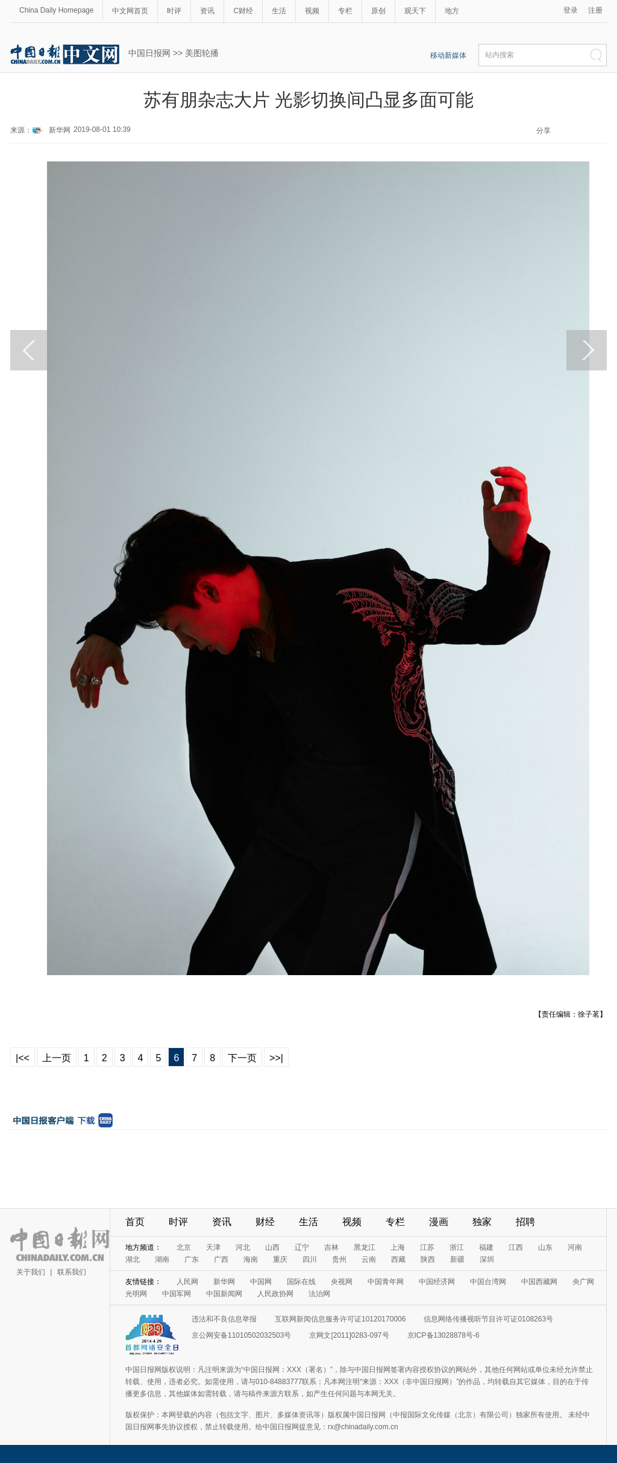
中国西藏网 (539, 1281)
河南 (575, 1247)
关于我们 (30, 1272)
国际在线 (301, 1281)
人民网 (187, 1281)
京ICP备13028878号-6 (443, 1335)
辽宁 (302, 1247)
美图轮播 (202, 53)
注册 (595, 10)
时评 (174, 11)
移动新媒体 (448, 55)
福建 (486, 1247)
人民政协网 (275, 1294)
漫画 (438, 1222)
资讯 (207, 11)
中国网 (261, 1281)
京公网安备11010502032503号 (241, 1335)
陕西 (428, 1259)
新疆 (457, 1259)
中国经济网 (437, 1281)
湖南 (162, 1259)
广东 (191, 1259)
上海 (397, 1247)
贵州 (339, 1259)
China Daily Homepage (56, 10)
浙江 (456, 1247)
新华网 (59, 130)
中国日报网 (149, 53)
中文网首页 (130, 11)
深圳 (487, 1259)
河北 (243, 1247)
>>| (276, 1058)
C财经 (243, 11)
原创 (378, 11)
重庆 (280, 1259)
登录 (570, 10)
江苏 (427, 1247)
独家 (482, 1222)
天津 (213, 1247)
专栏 (345, 11)
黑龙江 (364, 1247)
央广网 (583, 1281)
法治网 (319, 1294)
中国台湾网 (488, 1281)
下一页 (242, 1058)
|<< (23, 1058)
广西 (221, 1259)
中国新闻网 (224, 1294)
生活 (279, 11)
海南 (250, 1259)
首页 (135, 1222)
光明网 (136, 1294)
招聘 (525, 1222)
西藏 (398, 1259)
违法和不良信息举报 (224, 1319)
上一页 (56, 1058)
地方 (452, 11)
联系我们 (71, 1272)
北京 (184, 1247)
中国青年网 (386, 1281)
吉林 (331, 1247)
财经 (265, 1222)
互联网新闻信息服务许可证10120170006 (340, 1319)
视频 (312, 11)
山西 (272, 1247)
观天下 (415, 11)
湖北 (132, 1259)
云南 (369, 1259)
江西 (516, 1247)
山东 (545, 1247)
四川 (309, 1259)
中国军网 (176, 1294)
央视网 (341, 1281)
